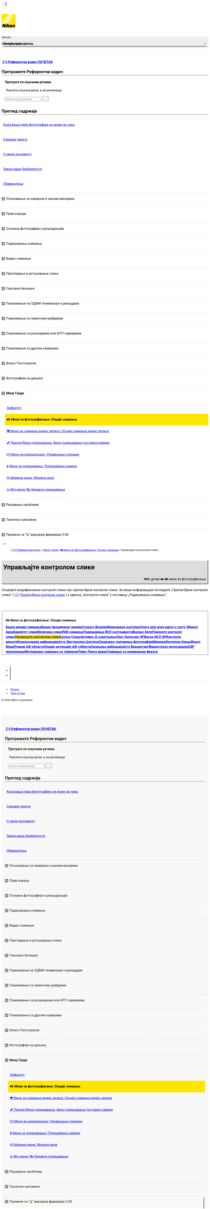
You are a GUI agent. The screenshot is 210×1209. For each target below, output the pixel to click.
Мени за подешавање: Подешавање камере (42, 466)
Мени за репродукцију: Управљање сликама (43, 454)
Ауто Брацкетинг (136, 647)
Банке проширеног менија (61, 627)
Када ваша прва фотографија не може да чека (39, 125)
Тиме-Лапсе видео (92, 652)
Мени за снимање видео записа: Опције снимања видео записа (58, 431)
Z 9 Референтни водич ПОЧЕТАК (27, 62)
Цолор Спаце (70, 637)
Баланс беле (142, 632)
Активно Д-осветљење (98, 637)
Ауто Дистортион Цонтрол (78, 642)
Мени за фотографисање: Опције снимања (42, 419)
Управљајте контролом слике (37, 637)
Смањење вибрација (107, 647)
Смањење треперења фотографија (126, 642)
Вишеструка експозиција (168, 647)
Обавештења (13, 184)
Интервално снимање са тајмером (51, 652)
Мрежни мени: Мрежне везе (30, 478)
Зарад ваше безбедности (22, 169)
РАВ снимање (73, 632)
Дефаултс (14, 408)
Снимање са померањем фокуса (132, 652)
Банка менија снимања (23, 627)
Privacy (14, 689)
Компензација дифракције (37, 642)
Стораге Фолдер (94, 627)
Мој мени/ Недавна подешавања (36, 489)
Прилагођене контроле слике (42, 595)
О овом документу (17, 154)
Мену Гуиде (50, 550)
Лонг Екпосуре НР (130, 637)
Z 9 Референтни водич (26, 550)
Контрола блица (178, 642)
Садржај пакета (15, 139)
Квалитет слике (25, 632)
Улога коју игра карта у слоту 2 (164, 627)
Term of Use (17, 693)
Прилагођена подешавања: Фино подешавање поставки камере (58, 443)
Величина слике (50, 632)
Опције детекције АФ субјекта (67, 647)
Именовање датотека (123, 627)
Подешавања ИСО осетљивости (108, 632)
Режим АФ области (29, 647)
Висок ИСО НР (155, 637)
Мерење (159, 642)
